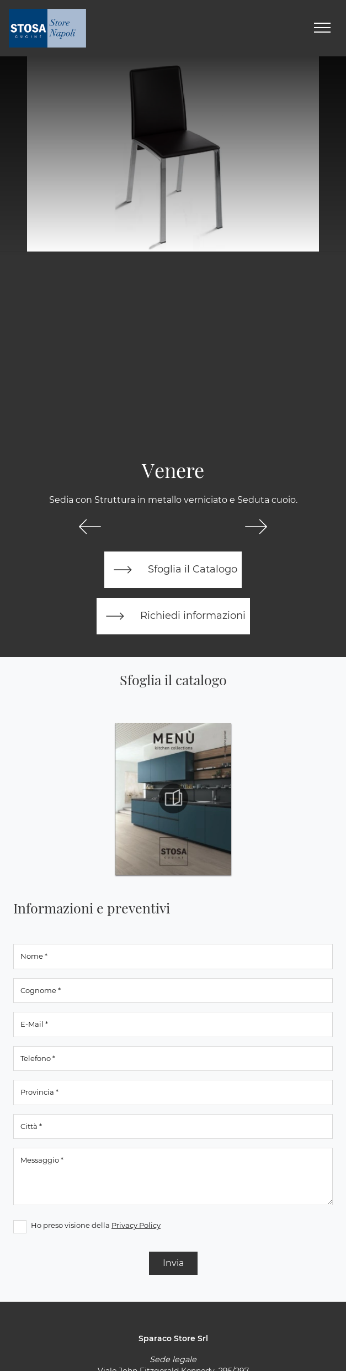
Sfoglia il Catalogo (173, 570)
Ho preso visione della (96, 1225)
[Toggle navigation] (322, 28)
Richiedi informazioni (173, 616)
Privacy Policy (136, 1225)
